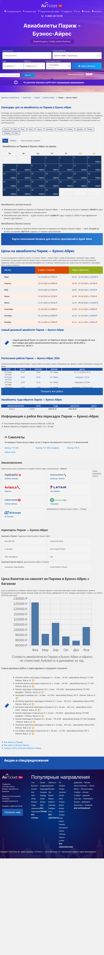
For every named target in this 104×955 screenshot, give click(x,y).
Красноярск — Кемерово (83, 805)
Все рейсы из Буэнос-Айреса (16, 745)
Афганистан (35, 808)
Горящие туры (30, 11)
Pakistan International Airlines (63, 828)
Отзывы (87, 11)
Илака (42, 799)
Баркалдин (44, 789)
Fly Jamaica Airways (62, 786)
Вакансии (5, 791)
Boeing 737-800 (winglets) (47, 448)
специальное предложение (70, 82)
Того (32, 783)
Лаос (33, 795)
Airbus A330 (10, 452)
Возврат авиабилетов (10, 789)
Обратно (27, 61)
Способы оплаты (8, 787)
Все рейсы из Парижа (13, 742)
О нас (78, 11)
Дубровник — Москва (82, 783)
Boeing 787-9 (73, 448)
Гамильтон (52, 783)
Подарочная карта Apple (49, 11)
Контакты (98, 11)
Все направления (82, 808)
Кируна (51, 799)
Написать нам (12, 812)
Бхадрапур (44, 786)
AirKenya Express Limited (62, 837)
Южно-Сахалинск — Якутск (84, 786)
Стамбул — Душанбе (82, 795)
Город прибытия (59, 51)
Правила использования (11, 796)
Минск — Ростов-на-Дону (83, 789)
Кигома (50, 786)
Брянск (50, 795)
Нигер (33, 799)
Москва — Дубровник (82, 802)
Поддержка (67, 11)
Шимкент (51, 802)
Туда (4, 61)
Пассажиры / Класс (53, 61)
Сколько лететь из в (22, 748)
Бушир (42, 783)
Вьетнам (34, 786)
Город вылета (7, 51)
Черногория (35, 812)
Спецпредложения (13, 11)
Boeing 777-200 (12, 448)
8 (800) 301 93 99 (54, 16)
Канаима (43, 792)
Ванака (43, 802)
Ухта (50, 812)
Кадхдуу (43, 795)
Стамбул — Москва (81, 792)
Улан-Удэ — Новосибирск (83, 799)
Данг (42, 805)
